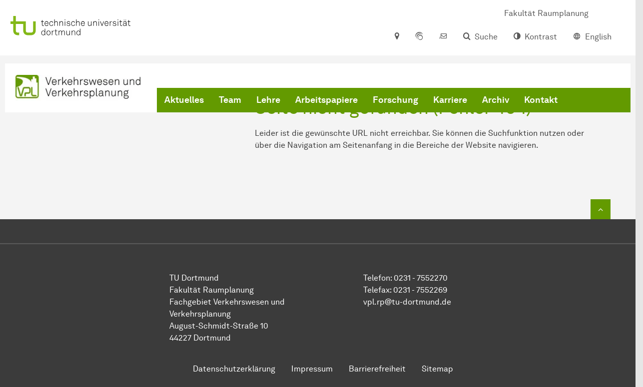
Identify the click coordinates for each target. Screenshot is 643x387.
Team (230, 99)
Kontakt (541, 99)
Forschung (395, 99)
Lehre (268, 99)
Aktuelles (184, 99)
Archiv (495, 99)
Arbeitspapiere (326, 99)
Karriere (450, 99)
